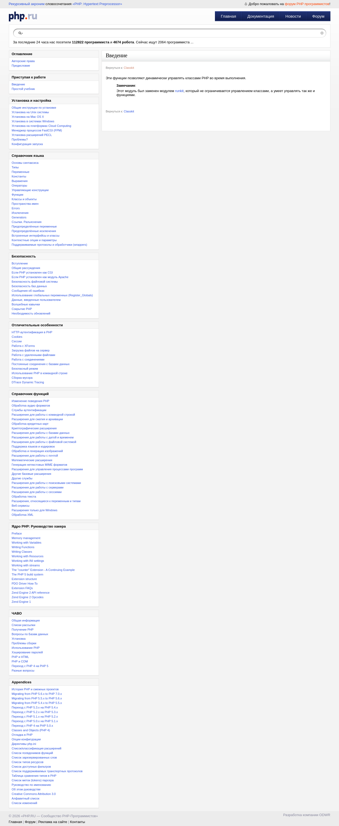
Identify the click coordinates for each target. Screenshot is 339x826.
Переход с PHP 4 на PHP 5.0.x (32, 725)
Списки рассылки (23, 625)
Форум (318, 16)
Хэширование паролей (27, 652)
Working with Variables (27, 542)
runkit (179, 91)
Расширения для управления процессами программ (47, 469)
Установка (19, 638)
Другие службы (22, 478)
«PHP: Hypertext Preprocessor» (97, 4)
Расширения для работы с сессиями (37, 492)
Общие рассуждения (26, 268)
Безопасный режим (25, 368)
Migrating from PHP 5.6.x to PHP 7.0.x (37, 693)
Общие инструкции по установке (34, 107)
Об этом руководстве (26, 789)
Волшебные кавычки (26, 304)
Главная (228, 16)
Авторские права (23, 61)
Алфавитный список (25, 798)
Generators (19, 217)
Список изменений (24, 803)
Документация (260, 16)
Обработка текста (24, 496)
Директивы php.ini (24, 743)
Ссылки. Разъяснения (27, 221)
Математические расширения (32, 460)
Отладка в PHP (22, 734)
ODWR (324, 815)
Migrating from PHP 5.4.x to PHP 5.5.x (37, 702)
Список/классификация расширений (36, 748)
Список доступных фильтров (31, 766)
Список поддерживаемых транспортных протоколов (47, 771)
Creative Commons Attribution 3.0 (34, 793)
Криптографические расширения (34, 428)
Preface (17, 533)
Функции (17, 194)
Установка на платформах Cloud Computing (41, 125)
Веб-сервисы (20, 505)
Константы (19, 176)
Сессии (17, 341)
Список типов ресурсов (28, 762)
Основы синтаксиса (25, 162)
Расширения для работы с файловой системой (44, 442)
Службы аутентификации (29, 410)
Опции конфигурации (26, 739)
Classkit (129, 67)
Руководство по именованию (31, 784)
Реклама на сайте (52, 822)
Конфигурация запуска (27, 144)
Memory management (26, 538)
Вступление (20, 263)
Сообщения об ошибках (28, 290)
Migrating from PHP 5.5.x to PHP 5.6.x (37, 698)
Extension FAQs (22, 588)
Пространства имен (25, 203)
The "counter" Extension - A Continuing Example (43, 569)
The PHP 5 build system (27, 574)
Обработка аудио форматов (31, 405)
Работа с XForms (23, 345)
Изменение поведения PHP (30, 401)
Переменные (20, 171)
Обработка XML (22, 514)
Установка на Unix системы (30, 112)
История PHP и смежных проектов (35, 689)
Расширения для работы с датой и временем (43, 437)
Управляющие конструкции (30, 190)
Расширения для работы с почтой (35, 455)
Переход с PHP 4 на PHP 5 (30, 666)
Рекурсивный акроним (27, 4)
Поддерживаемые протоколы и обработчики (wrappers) (49, 244)
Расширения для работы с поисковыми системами (46, 482)
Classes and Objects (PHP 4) (31, 730)
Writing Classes (22, 551)
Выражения (20, 181)
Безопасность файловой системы (35, 281)
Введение (18, 84)
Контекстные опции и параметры (34, 240)
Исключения (20, 212)
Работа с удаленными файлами (33, 355)
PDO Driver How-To (25, 583)
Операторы (19, 185)
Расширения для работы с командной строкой (43, 414)
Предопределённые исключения (34, 231)
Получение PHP (23, 629)
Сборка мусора (22, 377)
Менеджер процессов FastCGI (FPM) (37, 130)
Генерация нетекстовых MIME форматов (39, 464)
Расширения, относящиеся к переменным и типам (46, 501)
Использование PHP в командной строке (40, 373)
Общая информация (26, 620)
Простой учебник (23, 88)
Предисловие (21, 65)
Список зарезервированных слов (34, 757)
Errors (16, 208)
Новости (293, 16)
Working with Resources (27, 556)
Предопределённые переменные (34, 226)
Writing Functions (23, 547)
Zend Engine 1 (21, 601)
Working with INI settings (28, 560)
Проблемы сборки (24, 643)
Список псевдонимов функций (32, 753)
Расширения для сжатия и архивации (37, 419)
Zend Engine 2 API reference (31, 592)
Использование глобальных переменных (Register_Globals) (52, 295)
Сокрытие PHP (22, 308)
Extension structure (24, 579)
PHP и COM (20, 661)
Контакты (77, 822)
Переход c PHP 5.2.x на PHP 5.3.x (35, 712)
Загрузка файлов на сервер (31, 350)
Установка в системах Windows (33, 121)
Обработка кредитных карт (30, 423)
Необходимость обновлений (31, 313)
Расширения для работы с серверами (38, 487)
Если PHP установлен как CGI (32, 272)
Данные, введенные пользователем (36, 299)
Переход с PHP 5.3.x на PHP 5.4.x (35, 707)
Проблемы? (20, 139)
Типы (15, 167)
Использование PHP (26, 647)
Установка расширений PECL (32, 135)
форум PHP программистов (307, 4)
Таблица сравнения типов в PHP (34, 775)
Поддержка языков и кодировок (33, 446)
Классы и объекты (24, 199)
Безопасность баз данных (29, 286)
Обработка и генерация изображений (37, 451)
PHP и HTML (20, 656)
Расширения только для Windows (35, 510)
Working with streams (26, 565)
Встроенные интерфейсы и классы (35, 235)
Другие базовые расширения (31, 473)
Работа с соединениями (28, 359)
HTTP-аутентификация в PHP (32, 332)
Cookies (17, 336)
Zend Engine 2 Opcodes (28, 597)
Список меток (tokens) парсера (33, 780)
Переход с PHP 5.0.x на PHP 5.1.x (35, 721)
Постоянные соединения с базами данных (41, 364)
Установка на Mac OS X (28, 116)
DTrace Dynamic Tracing (28, 382)
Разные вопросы (23, 670)
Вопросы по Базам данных (30, 634)
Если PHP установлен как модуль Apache (40, 277)
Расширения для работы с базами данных (41, 432)
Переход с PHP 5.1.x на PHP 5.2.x (35, 716)
